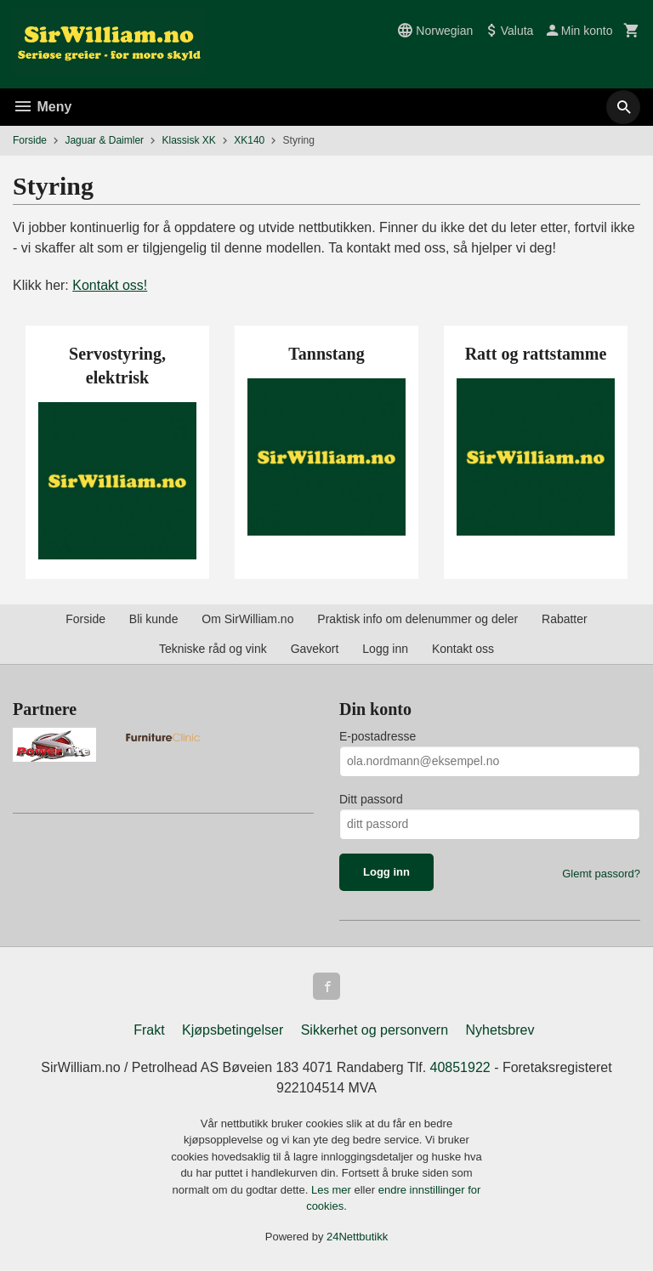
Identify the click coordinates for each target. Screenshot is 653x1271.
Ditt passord (371, 799)
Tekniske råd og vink (213, 648)
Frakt (148, 1030)
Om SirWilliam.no (247, 619)
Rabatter (565, 619)
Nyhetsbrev (500, 1030)
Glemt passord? (601, 873)
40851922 (460, 1067)
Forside (30, 140)
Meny (42, 106)
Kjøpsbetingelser (232, 1030)
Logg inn (385, 648)
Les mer (333, 1189)
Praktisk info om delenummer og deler (417, 619)
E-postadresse (377, 736)
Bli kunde (154, 619)
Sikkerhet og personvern (374, 1030)
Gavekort (315, 648)
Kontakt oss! (109, 285)
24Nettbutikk (357, 1236)
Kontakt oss (463, 648)
